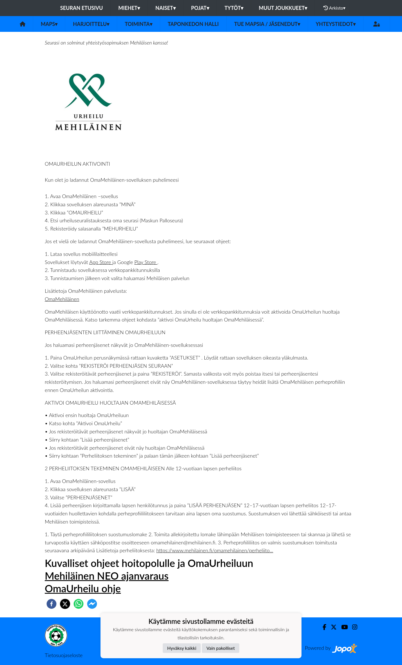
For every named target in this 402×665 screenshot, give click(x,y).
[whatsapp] (78, 604)
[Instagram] (352, 627)
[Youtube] (342, 627)
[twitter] (65, 604)
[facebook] (51, 604)
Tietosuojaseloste (63, 655)
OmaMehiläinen (62, 299)
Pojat (200, 8)
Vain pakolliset (220, 648)
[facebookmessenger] (92, 604)
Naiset (165, 8)
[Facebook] (322, 627)
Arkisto (334, 8)
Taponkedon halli (193, 24)
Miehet (129, 8)
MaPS (49, 24)
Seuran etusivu (81, 8)
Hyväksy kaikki (181, 648)
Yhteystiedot (336, 24)
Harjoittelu (91, 24)
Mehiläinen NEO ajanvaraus (107, 575)
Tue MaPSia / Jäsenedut (267, 24)
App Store (100, 262)
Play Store (145, 262)
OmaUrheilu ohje (83, 588)
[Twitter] (331, 627)
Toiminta (138, 24)
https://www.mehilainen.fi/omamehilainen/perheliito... (214, 550)
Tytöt (234, 8)
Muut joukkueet (283, 8)
